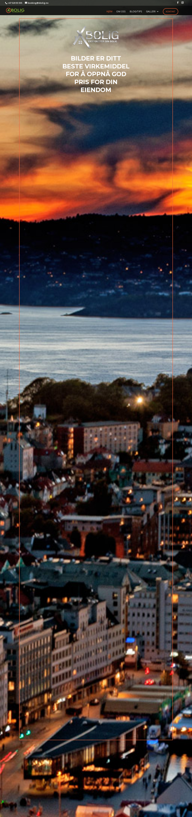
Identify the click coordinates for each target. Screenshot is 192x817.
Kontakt (170, 11)
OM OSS (121, 11)
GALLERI (151, 11)
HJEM (109, 11)
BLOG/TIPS (136, 11)
